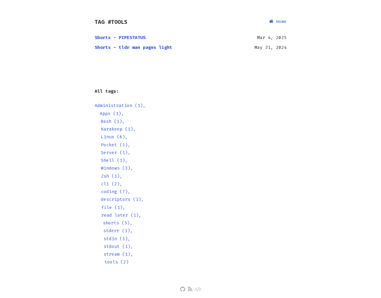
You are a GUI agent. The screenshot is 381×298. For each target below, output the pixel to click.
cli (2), (111, 184)
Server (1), (115, 153)
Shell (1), (114, 160)
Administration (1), (120, 105)
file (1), (113, 207)
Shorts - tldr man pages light (133, 47)
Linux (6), (114, 137)
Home (278, 21)
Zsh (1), (111, 176)
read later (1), (121, 215)
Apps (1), (112, 114)
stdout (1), (118, 246)
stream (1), (118, 254)
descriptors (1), (122, 199)
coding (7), (115, 192)
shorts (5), (117, 223)
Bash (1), (113, 121)
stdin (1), (117, 239)
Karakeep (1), (118, 129)
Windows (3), (117, 168)
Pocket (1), (115, 145)
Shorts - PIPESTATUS (120, 38)
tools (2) (116, 262)
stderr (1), (118, 231)
